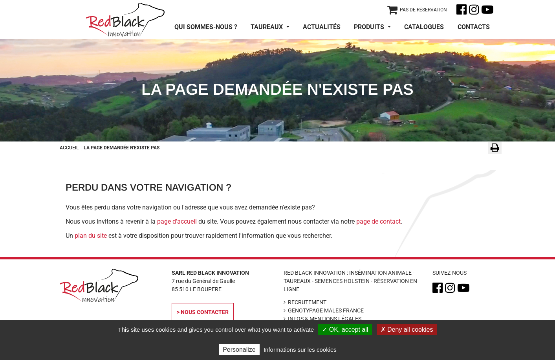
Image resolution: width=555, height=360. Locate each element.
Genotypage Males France (326, 310)
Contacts (474, 27)
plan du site (91, 235)
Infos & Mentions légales (324, 319)
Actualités (322, 27)
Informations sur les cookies (300, 349)
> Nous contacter (203, 312)
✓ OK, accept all (345, 329)
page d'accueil (177, 221)
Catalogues (424, 27)
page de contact (378, 221)
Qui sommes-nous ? (205, 27)
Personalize (239, 349)
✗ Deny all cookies (407, 329)
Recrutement (307, 302)
